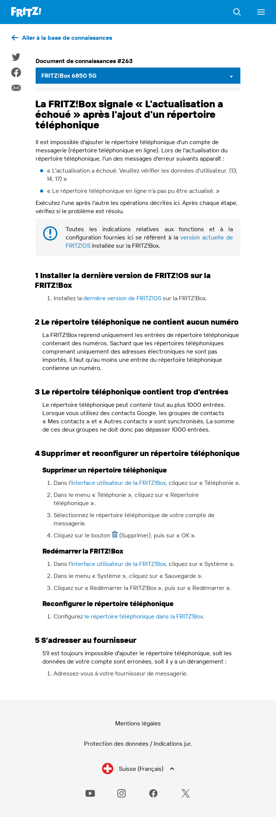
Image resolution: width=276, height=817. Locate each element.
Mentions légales (138, 723)
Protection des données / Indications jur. (138, 743)
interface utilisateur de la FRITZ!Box (118, 482)
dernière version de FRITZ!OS (122, 298)
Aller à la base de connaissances (67, 37)
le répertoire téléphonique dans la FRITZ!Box (143, 616)
